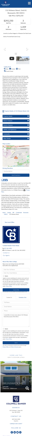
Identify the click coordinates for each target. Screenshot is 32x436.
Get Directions (16, 175)
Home (4, 212)
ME (13, 212)
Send (16, 343)
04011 (6, 214)
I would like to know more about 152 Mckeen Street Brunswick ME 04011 (16, 320)
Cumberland (19, 212)
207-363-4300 (8, 248)
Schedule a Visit (22, 297)
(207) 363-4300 (16, 419)
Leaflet (14, 165)
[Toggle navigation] (29, 3)
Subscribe (16, 290)
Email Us (16, 421)
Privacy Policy (9, 286)
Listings (9, 212)
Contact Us (6, 252)
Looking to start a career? (16, 423)
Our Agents (6, 255)
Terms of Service (14, 347)
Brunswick (25, 212)
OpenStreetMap (20, 165)
